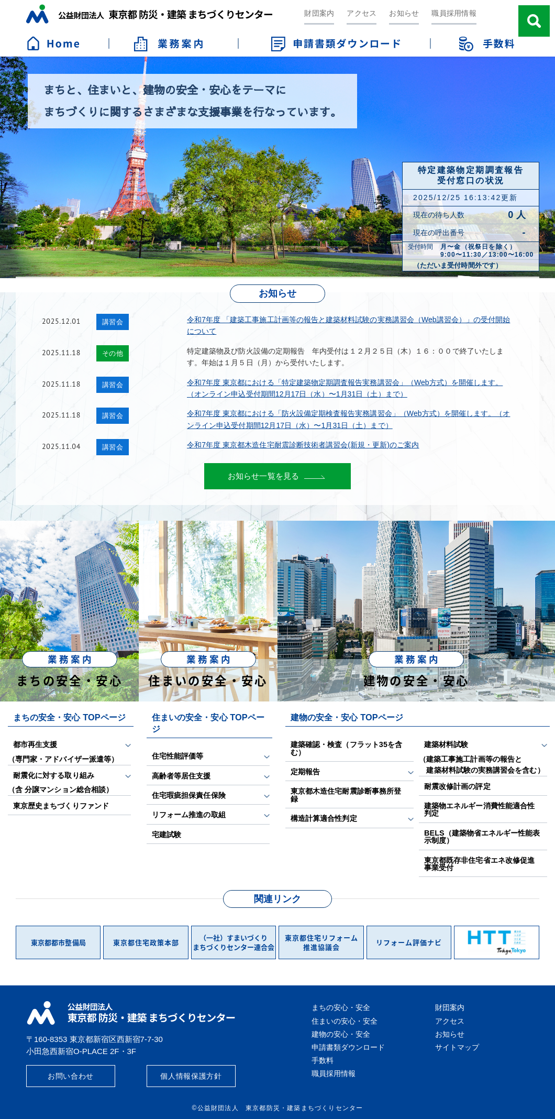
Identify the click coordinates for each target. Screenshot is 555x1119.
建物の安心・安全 (341, 1034)
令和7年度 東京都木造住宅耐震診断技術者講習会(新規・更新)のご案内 (303, 445)
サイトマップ (457, 1047)
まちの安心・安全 (341, 1007)
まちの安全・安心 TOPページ (69, 717)
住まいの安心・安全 (345, 1021)
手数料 (323, 1060)
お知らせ (404, 13)
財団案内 (319, 13)
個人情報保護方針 (191, 1076)
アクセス (361, 13)
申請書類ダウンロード (348, 1047)
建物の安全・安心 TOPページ (347, 717)
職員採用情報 (453, 13)
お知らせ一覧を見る (263, 475)
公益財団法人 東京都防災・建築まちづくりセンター (149, 14)
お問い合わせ (71, 1076)
